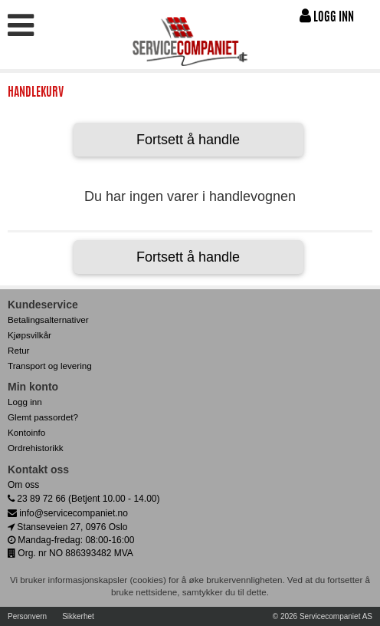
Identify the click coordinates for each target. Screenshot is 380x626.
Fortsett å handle (188, 139)
